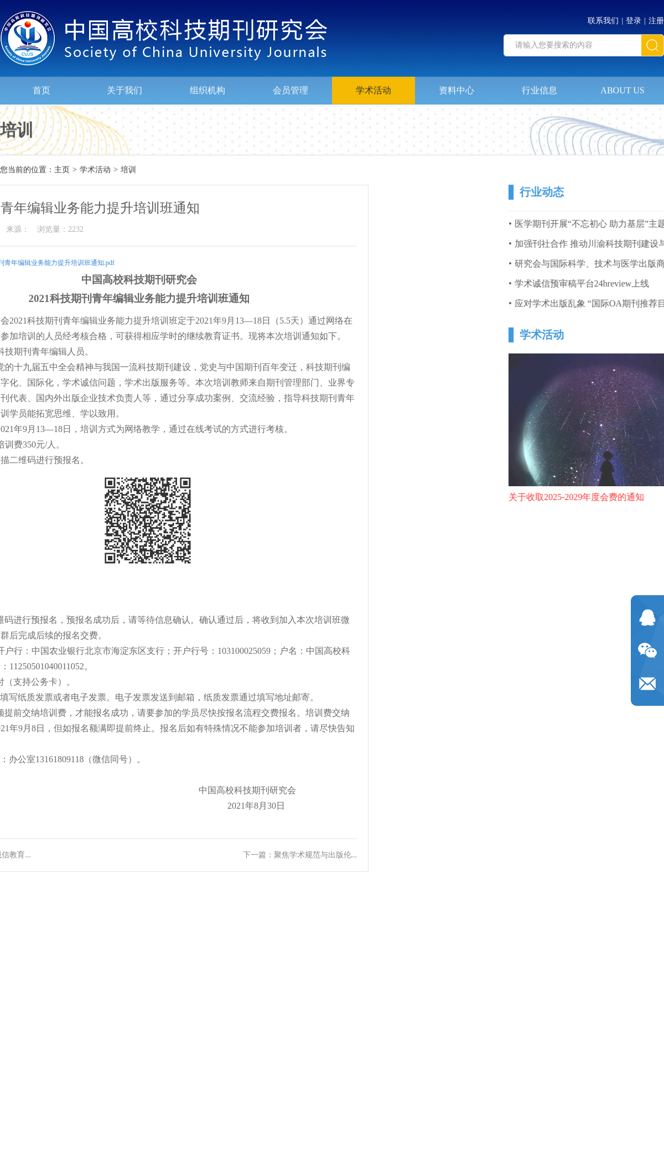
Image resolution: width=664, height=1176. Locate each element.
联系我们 (603, 18)
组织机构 (207, 86)
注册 (656, 18)
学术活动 (373, 86)
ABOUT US (622, 86)
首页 (41, 86)
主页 (62, 170)
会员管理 (290, 86)
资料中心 (456, 86)
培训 (128, 170)
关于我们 (124, 86)
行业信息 (539, 86)
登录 (633, 18)
